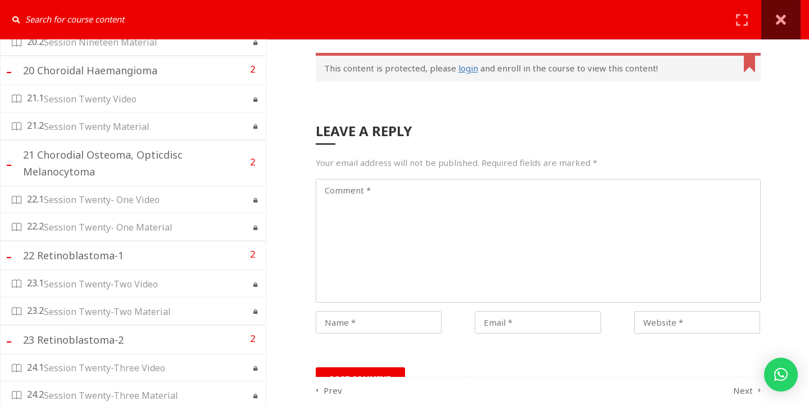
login (468, 68)
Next (743, 390)
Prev (333, 390)
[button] (781, 375)
